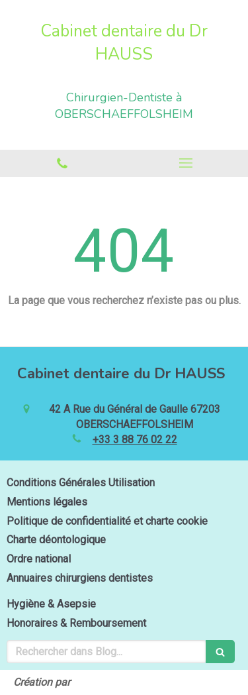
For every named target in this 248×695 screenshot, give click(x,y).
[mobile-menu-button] (186, 163)
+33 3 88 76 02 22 (135, 439)
